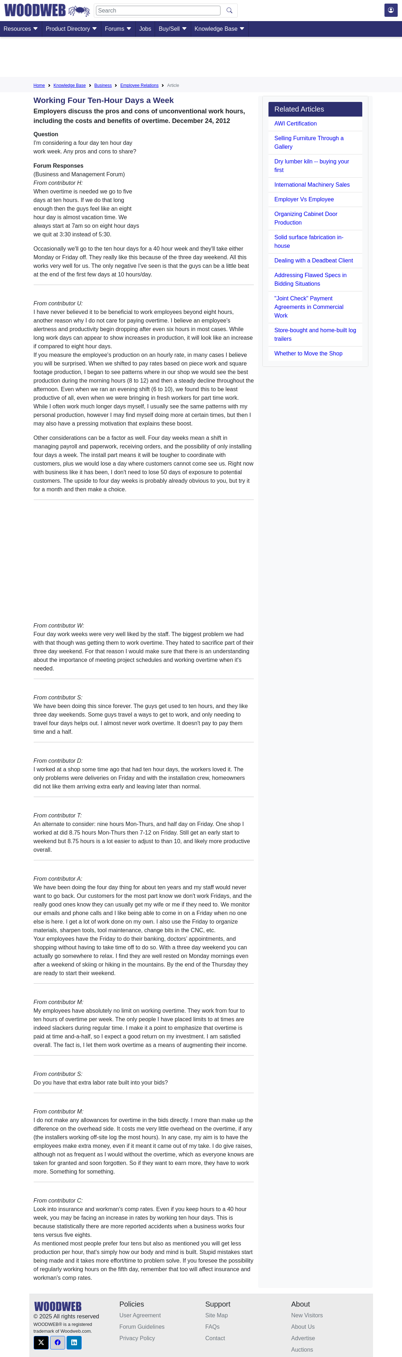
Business (103, 85)
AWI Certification (295, 124)
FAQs (212, 1327)
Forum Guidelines (142, 1327)
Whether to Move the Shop (308, 353)
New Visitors (307, 1315)
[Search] (158, 10)
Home (39, 85)
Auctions (302, 1350)
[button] (41, 1342)
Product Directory (71, 29)
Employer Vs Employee (304, 199)
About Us (303, 1327)
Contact (215, 1338)
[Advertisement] (201, 58)
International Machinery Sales (312, 185)
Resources (21, 29)
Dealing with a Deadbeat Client (313, 260)
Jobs (145, 29)
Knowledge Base (220, 29)
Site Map (216, 1315)
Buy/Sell (173, 29)
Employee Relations (139, 85)
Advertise (303, 1338)
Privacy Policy (137, 1338)
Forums (118, 29)
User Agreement (140, 1315)
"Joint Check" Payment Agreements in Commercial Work (308, 307)
